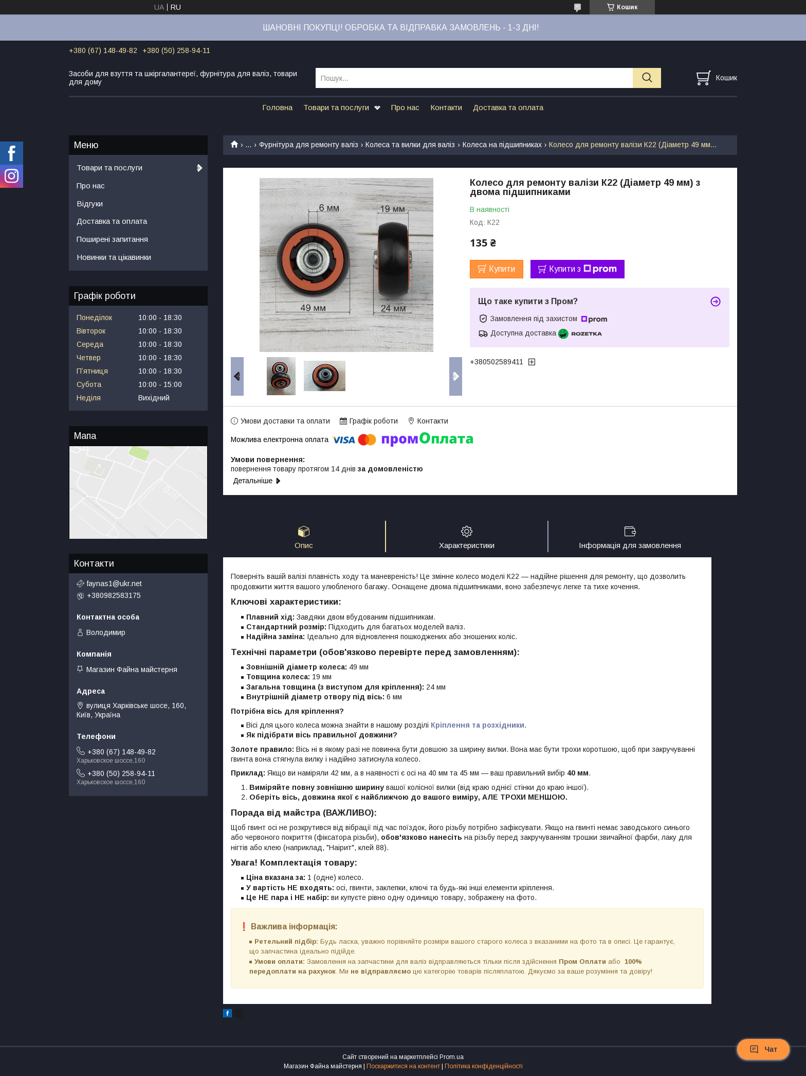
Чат (763, 1049)
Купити (502, 268)
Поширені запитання (112, 239)
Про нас (405, 107)
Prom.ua (451, 1057)
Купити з (583, 269)
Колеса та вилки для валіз (410, 144)
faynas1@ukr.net (114, 583)
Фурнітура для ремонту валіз (308, 144)
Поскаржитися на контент (403, 1066)
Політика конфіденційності (484, 1066)
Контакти (446, 107)
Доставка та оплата (508, 107)
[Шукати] (647, 78)
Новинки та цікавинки (114, 257)
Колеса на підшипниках (502, 144)
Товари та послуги (336, 107)
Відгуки (90, 203)
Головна (277, 107)
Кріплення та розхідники (477, 725)
